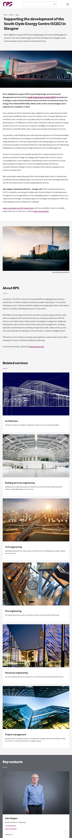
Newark (7, 835)
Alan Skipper (11, 818)
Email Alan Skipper (10, 829)
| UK (11, 835)
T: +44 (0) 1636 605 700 (10, 826)
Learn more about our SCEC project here (18, 208)
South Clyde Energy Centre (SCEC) (42, 97)
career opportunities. (41, 211)
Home (5, 15)
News (17, 15)
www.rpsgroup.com (36, 346)
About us (11, 15)
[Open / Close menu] (67, 4)
